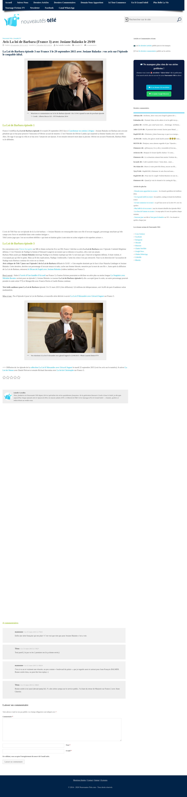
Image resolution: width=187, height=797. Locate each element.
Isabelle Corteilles (65, 45)
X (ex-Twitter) (140, 234)
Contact (90, 780)
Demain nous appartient (92, 2)
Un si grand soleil (139, 2)
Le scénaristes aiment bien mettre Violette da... (161, 157)
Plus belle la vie (161, 2)
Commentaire (8, 717)
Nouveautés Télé (7, 38)
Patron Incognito (25, 249)
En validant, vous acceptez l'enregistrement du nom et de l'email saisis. (26, 756)
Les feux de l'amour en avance (144, 211)
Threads (138, 243)
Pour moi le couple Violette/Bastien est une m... (162, 176)
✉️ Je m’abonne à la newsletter (159, 87)
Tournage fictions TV (15, 8)
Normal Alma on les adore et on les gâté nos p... (161, 120)
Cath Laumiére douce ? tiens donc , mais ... (158, 162)
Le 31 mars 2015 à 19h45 (30, 685)
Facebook (49, 8)
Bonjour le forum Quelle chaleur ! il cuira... (159, 152)
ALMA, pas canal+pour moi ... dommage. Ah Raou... (161, 125)
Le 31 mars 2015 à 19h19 (34, 665)
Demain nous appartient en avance (145, 191)
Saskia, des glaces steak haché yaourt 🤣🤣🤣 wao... (162, 139)
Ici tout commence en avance (143, 203)
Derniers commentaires (65, 2)
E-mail (69, 751)
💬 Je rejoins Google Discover (159, 94)
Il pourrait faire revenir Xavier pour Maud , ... (162, 129)
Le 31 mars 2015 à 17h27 (30, 649)
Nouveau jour (138, 217)
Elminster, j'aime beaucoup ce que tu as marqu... (162, 134)
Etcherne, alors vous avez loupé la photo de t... (160, 115)
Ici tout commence (117, 2)
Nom (68, 745)
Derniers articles (41, 2)
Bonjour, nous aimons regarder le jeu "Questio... (160, 143)
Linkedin (138, 257)
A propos (104, 780)
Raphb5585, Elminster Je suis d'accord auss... (159, 171)
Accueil (8, 2)
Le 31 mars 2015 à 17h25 (34, 632)
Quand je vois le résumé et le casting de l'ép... (161, 180)
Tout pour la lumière (157, 217)
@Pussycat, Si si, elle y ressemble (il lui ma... (161, 148)
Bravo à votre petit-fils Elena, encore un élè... (160, 166)
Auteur (96, 780)
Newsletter (35, 8)
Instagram (138, 240)
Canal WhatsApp (66, 8)
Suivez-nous (22, 2)
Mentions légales (79, 780)
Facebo (137, 237)
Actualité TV (17, 38)
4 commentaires (91, 45)
